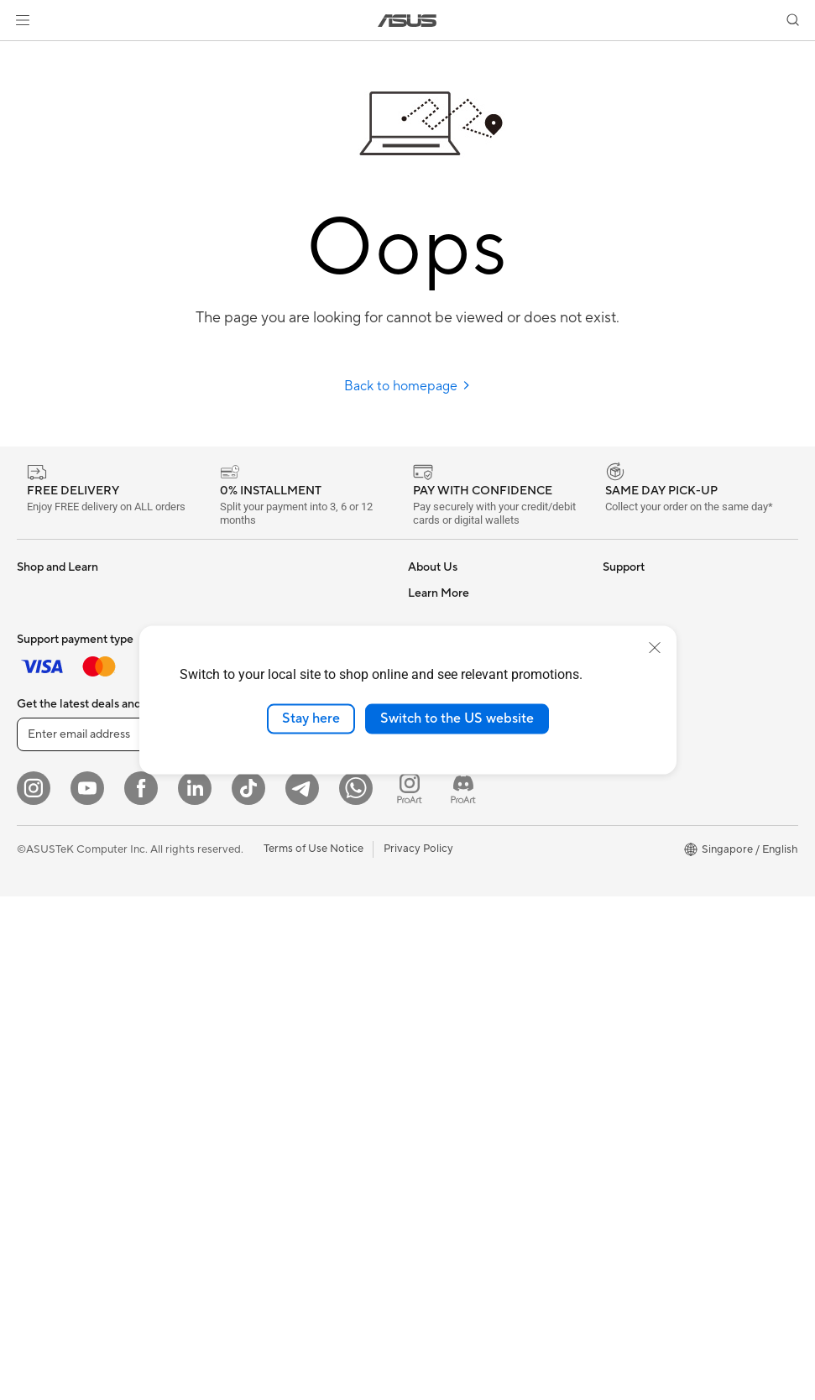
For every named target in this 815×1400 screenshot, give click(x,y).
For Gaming (46, 745)
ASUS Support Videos (463, 971)
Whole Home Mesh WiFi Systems (291, 795)
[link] (407, 20)
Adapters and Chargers (267, 997)
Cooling (228, 592)
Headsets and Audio (259, 946)
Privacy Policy (418, 1352)
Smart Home (240, 845)
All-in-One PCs (53, 847)
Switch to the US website (457, 718)
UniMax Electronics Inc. (466, 794)
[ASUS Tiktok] (248, 1292)
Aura (614, 895)
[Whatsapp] (356, 1292)
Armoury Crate (640, 870)
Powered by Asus (645, 820)
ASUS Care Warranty (460, 1072)
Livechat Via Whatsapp (466, 1097)
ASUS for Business (648, 795)
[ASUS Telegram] (302, 1292)
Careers (427, 617)
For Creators (49, 695)
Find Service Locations (464, 895)
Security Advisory (452, 946)
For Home (41, 644)
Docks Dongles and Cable (273, 1022)
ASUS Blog (630, 845)
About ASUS (439, 592)
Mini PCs (38, 922)
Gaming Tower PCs (64, 897)
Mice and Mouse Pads (263, 921)
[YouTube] (87, 1292)
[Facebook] (141, 1292)
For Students (49, 720)
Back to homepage (407, 386)
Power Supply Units (257, 617)
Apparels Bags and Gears (271, 972)
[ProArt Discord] (463, 1292)
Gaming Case (50, 1024)
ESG (613, 592)
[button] (22, 20)
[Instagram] (33, 1292)
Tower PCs (43, 872)
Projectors (43, 821)
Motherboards (53, 973)
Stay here (311, 718)
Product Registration (460, 920)
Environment (634, 617)
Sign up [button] (261, 1238)
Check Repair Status (459, 870)
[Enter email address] (117, 1238)
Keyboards (236, 896)
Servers (228, 820)
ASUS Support (444, 1021)
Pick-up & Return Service (469, 1046)
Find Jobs (432, 819)
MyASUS (430, 996)
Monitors (39, 796)
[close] (654, 648)
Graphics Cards (56, 999)
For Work (40, 669)
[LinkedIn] (195, 1292)
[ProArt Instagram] (409, 1292)
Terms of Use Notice (313, 1352)
